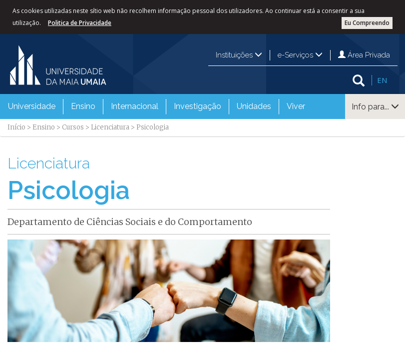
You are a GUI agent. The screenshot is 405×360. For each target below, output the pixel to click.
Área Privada (364, 55)
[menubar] (156, 106)
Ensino (83, 106)
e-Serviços (300, 55)
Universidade (31, 106)
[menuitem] (31, 106)
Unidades (254, 106)
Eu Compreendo (367, 22)
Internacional (134, 106)
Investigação (197, 106)
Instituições (239, 55)
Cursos (73, 127)
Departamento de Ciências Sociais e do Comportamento (129, 222)
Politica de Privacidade (79, 22)
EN (382, 80)
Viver (296, 106)
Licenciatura (110, 127)
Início (16, 127)
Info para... (375, 107)
